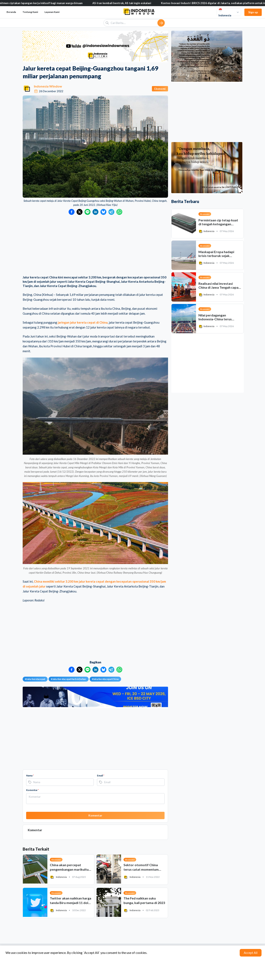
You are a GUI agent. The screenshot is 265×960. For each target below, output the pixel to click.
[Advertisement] (95, 245)
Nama (30, 775)
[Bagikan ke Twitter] (79, 212)
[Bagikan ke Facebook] (72, 212)
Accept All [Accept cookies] (250, 952)
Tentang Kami (30, 11)
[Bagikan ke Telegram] (111, 212)
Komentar (32, 790)
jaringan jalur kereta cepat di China (83, 322)
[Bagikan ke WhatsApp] (119, 212)
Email (100, 775)
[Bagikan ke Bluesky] (103, 212)
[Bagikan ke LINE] (87, 212)
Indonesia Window (48, 86)
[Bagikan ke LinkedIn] (95, 212)
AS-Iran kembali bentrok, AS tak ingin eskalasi (128, 3)
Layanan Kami (52, 11)
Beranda (11, 11)
